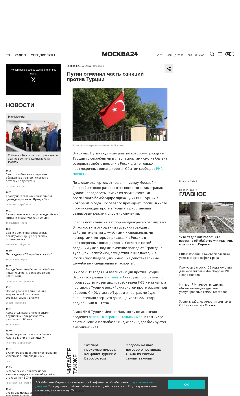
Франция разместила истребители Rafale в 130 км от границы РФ (28, 336)
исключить (113, 277)
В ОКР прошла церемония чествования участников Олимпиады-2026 (31, 354)
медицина (11, 244)
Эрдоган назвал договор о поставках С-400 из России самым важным (143, 352)
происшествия (14, 281)
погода (21, 186)
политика (11, 204)
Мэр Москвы (16, 116)
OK (186, 385)
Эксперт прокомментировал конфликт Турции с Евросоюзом (100, 352)
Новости (20, 105)
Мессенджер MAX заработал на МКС (29, 254)
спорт (9, 361)
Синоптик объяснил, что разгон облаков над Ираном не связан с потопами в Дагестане (27, 177)
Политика (98, 66)
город (24, 223)
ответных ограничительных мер (116, 317)
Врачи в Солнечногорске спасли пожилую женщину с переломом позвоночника (26, 236)
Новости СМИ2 (188, 181)
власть (10, 303)
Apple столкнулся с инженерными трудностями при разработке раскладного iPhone (27, 316)
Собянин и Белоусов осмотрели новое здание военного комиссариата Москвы (33, 142)
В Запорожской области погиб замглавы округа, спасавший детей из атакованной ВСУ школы (31, 374)
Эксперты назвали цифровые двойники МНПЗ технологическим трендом (32, 216)
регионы (10, 186)
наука (24, 259)
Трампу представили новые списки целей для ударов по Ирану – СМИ (29, 197)
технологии (12, 223)
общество (25, 244)
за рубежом (25, 204)
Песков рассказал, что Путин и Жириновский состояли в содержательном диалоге (26, 294)
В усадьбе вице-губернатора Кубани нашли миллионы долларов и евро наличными (30, 272)
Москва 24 (120, 54)
